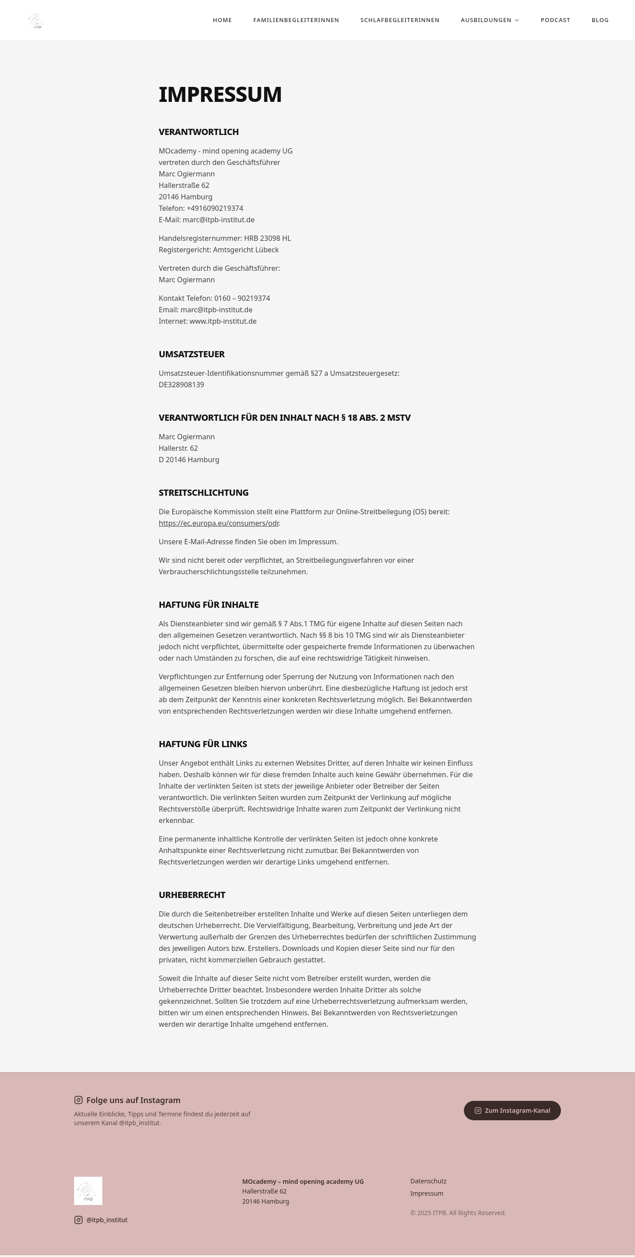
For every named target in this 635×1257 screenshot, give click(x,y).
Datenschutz (429, 1182)
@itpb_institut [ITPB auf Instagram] (100, 1221)
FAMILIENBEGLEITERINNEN (289, 21)
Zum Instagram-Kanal (512, 1112)
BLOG (592, 21)
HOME (215, 21)
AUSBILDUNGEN (482, 21)
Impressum (427, 1195)
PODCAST (548, 21)
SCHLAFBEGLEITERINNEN (392, 21)
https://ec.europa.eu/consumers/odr (219, 525)
